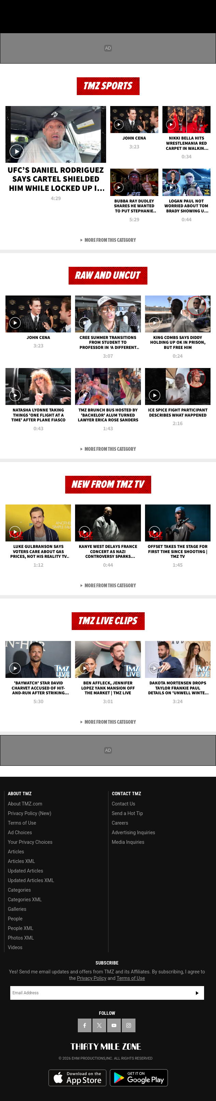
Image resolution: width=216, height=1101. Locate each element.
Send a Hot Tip (127, 813)
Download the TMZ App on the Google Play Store (139, 1078)
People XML (20, 928)
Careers (120, 823)
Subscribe (197, 993)
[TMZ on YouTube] (114, 1025)
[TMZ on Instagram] (128, 1025)
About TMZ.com (25, 804)
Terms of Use (22, 823)
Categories (19, 890)
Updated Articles (25, 871)
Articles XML (21, 861)
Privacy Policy (91, 978)
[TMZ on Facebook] (84, 1025)
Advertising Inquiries (133, 832)
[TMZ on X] (99, 1025)
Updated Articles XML (31, 880)
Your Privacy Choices (30, 842)
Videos (15, 947)
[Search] (206, 9)
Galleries (17, 909)
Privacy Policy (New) (29, 813)
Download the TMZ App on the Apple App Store (77, 1078)
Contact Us (123, 804)
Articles (16, 851)
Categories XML (25, 899)
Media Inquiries (128, 842)
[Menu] (9, 9)
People (15, 918)
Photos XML (21, 938)
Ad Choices (20, 832)
